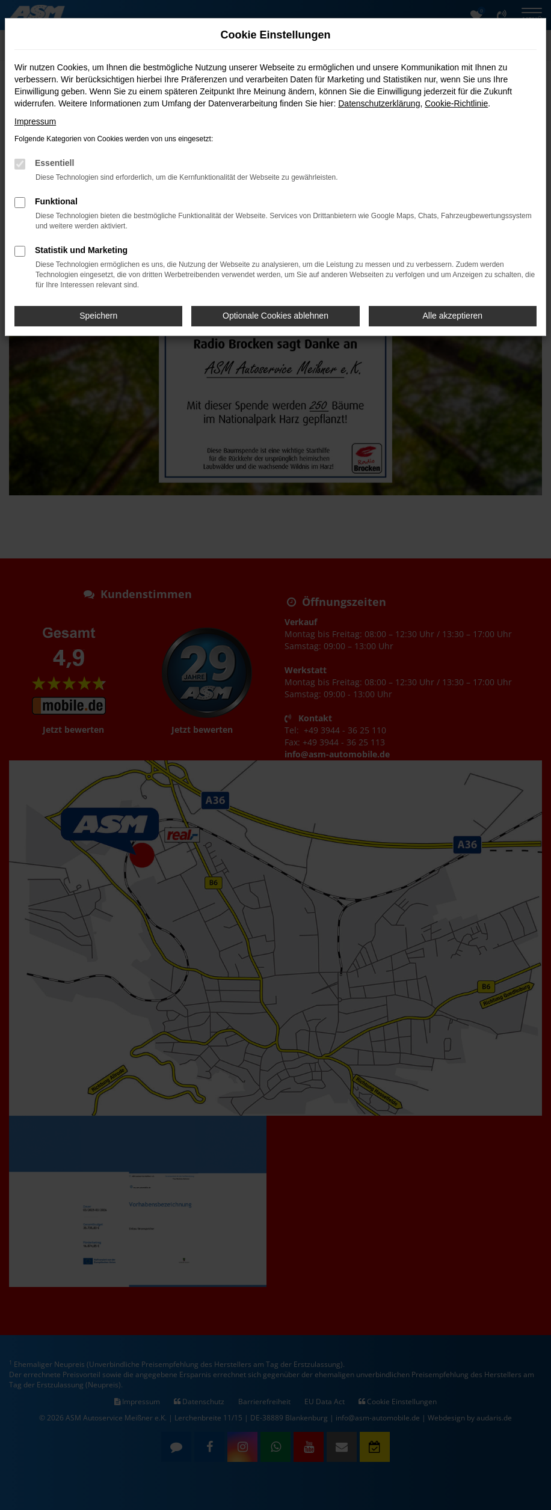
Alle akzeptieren (453, 315)
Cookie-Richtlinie (456, 103)
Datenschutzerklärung (379, 103)
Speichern (98, 315)
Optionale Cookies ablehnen (275, 315)
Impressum (35, 121)
